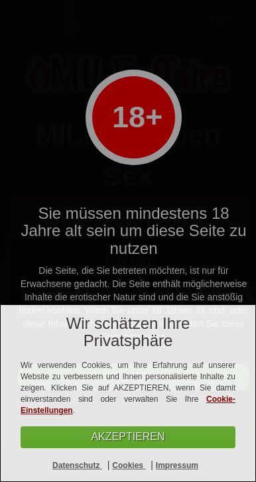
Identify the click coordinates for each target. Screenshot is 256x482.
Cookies (128, 465)
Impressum (177, 465)
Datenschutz (77, 465)
